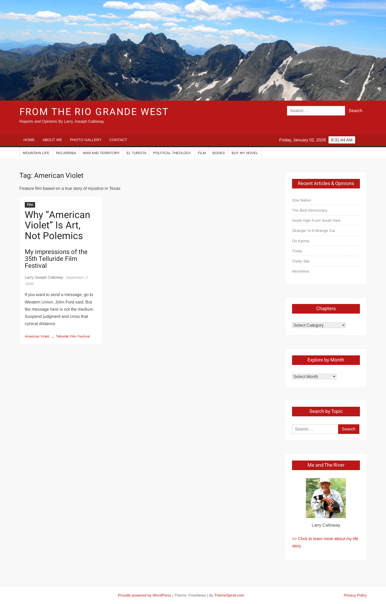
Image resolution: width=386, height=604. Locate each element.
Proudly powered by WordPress (144, 595)
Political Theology (172, 153)
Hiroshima (300, 271)
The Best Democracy (309, 210)
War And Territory (101, 153)
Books (218, 153)
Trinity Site (301, 261)
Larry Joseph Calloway (44, 277)
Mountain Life (36, 153)
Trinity (297, 251)
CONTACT (118, 140)
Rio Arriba (66, 153)
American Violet (37, 336)
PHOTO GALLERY (85, 140)
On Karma (300, 241)
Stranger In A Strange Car (313, 230)
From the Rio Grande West (94, 112)
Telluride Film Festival (73, 336)
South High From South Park (316, 220)
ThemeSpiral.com (229, 595)
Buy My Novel (245, 153)
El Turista (136, 153)
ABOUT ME (52, 140)
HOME (29, 140)
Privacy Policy (355, 595)
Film (202, 153)
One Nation (301, 200)
